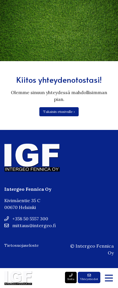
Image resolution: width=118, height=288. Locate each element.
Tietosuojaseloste (21, 245)
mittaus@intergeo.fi (30, 225)
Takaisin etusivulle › (59, 111)
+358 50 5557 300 (26, 218)
